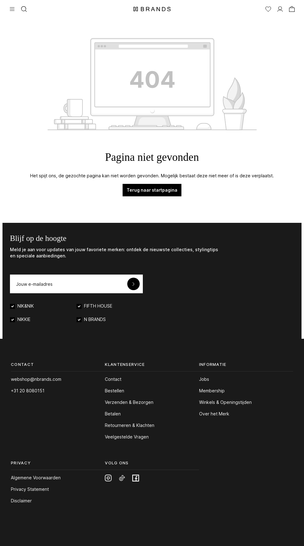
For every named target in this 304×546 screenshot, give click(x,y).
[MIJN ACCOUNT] (280, 8)
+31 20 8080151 (27, 390)
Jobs (204, 379)
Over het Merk (214, 413)
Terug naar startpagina (152, 190)
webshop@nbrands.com (36, 379)
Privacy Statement (30, 489)
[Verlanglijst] (268, 8)
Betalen (113, 413)
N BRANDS (95, 319)
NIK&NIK (25, 306)
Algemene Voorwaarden (36, 477)
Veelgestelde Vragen (127, 436)
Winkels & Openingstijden (225, 402)
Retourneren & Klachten (129, 425)
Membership (212, 390)
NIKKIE (23, 319)
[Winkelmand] (292, 8)
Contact (113, 379)
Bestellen (114, 390)
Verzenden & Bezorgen (129, 402)
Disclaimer (21, 500)
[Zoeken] (24, 8)
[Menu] (12, 8)
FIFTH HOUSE (98, 306)
